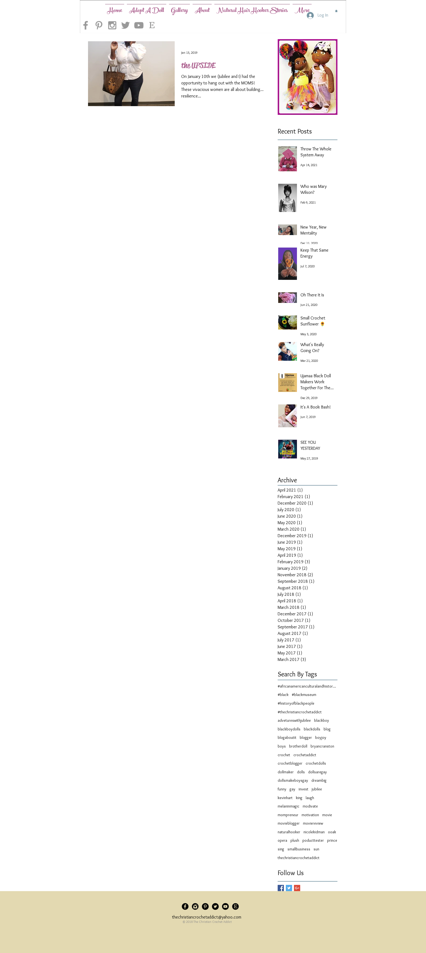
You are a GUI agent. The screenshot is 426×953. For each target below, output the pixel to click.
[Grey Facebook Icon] (85, 25)
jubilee (317, 789)
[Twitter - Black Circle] (215, 906)
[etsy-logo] (152, 25)
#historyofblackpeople (296, 703)
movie (327, 814)
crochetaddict (304, 754)
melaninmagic (288, 806)
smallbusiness (298, 849)
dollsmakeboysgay (293, 780)
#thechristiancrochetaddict (300, 712)
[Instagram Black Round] (195, 906)
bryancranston (322, 746)
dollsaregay (317, 772)
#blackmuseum (304, 694)
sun (316, 849)
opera (282, 840)
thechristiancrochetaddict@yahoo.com (206, 917)
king (299, 797)
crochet (284, 754)
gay (292, 789)
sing (281, 849)
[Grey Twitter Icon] (125, 25)
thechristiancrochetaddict (299, 857)
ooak (332, 831)
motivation (310, 814)
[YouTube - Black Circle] (225, 906)
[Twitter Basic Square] (289, 888)
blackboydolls (289, 729)
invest (303, 789)
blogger (306, 737)
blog (327, 729)
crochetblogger (290, 763)
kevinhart (285, 797)
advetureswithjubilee (294, 720)
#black (283, 694)
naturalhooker (289, 831)
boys (282, 746)
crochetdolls (316, 763)
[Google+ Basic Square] (297, 888)
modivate (310, 806)
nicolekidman (314, 831)
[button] (336, 11)
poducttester (313, 840)
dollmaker (286, 772)
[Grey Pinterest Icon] (99, 25)
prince (332, 840)
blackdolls (312, 729)
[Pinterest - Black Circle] (205, 906)
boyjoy (320, 737)
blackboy (321, 720)
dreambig (319, 780)
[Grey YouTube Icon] (139, 25)
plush (294, 840)
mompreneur (288, 814)
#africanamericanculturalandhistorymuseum (307, 686)
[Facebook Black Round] (185, 906)
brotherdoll (298, 746)
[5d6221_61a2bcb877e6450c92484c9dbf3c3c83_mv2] (235, 906)
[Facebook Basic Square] (281, 888)
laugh (310, 797)
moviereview (313, 823)
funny (282, 789)
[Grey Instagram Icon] (112, 25)
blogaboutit (287, 737)
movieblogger (289, 823)
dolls (301, 772)
